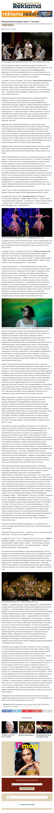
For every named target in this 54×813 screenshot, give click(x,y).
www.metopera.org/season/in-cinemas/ (28, 706)
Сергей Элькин (6, 29)
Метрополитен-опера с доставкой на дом (43, 736)
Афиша (14, 29)
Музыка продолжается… (27, 735)
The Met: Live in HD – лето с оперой (8, 736)
